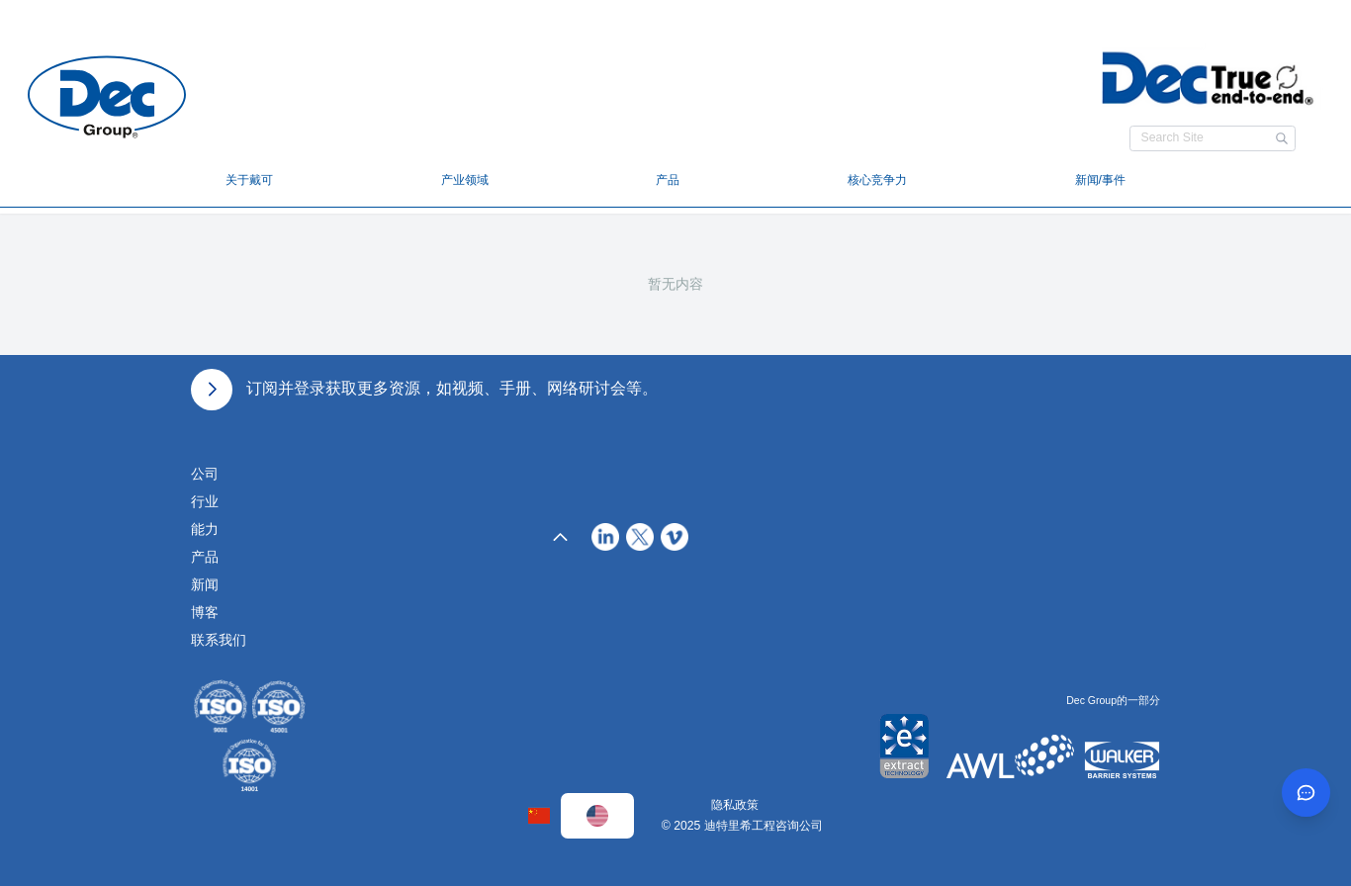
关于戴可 (249, 180)
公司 (205, 474)
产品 (667, 180)
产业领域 (465, 180)
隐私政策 (735, 805)
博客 (205, 612)
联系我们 (218, 640)
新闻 (205, 584)
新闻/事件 (1100, 180)
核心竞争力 (877, 180)
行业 (205, 501)
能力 (205, 529)
